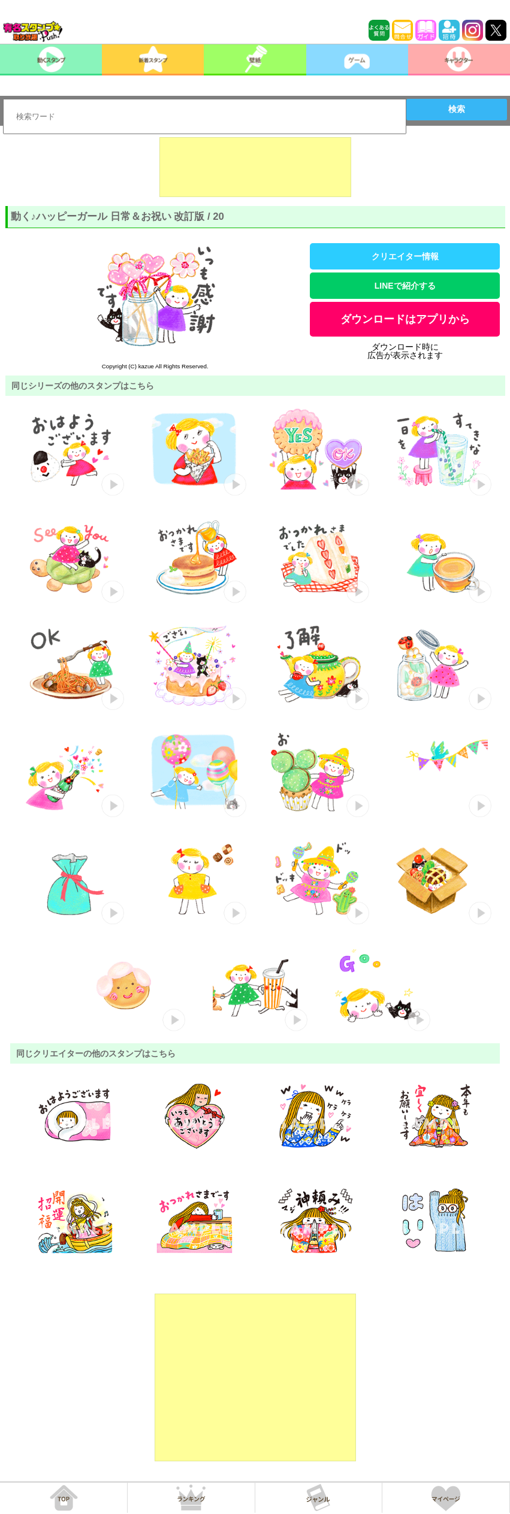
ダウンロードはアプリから (405, 319)
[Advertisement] (255, 167)
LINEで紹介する (405, 285)
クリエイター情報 (405, 256)
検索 (456, 109)
